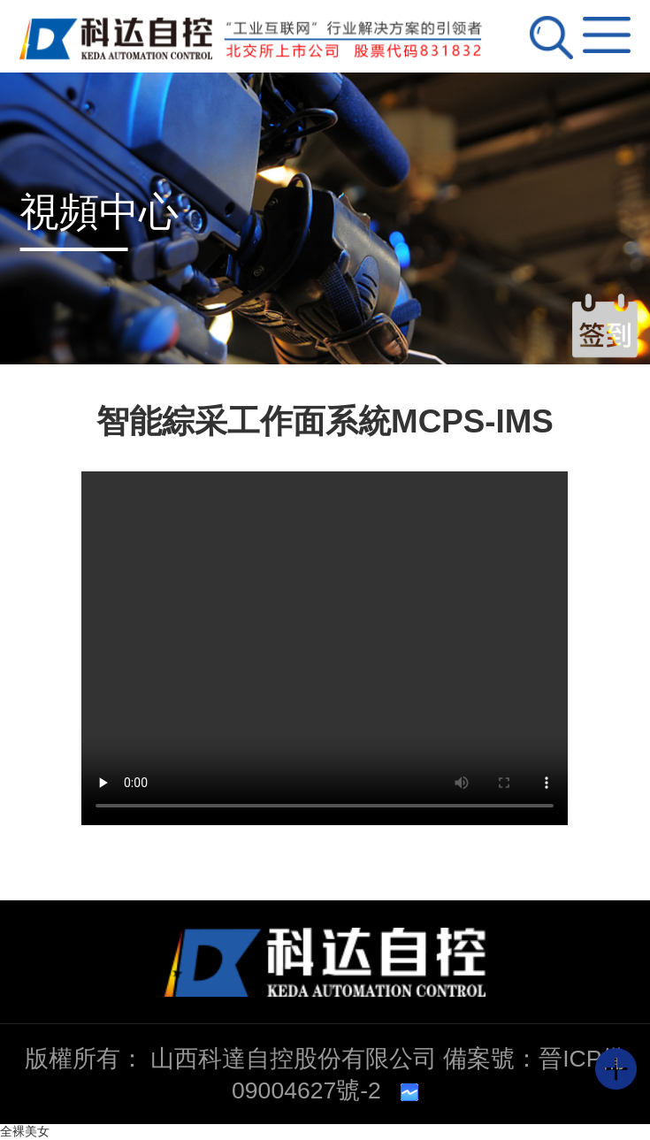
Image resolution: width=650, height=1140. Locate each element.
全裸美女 (25, 1131)
